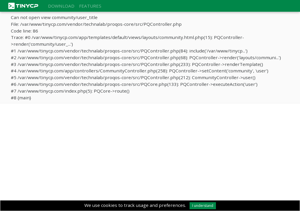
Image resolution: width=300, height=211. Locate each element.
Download (61, 6)
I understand (202, 205)
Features (90, 6)
